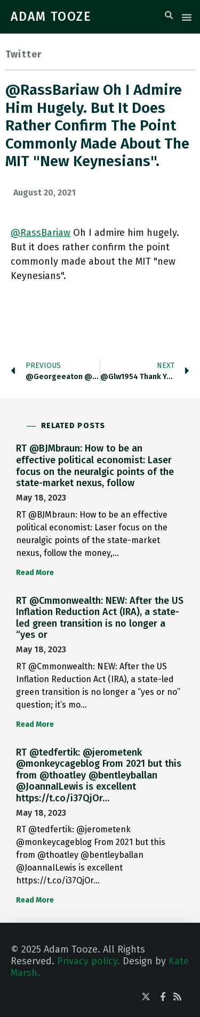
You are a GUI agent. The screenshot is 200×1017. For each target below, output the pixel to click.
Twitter (23, 54)
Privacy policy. (88, 961)
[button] (168, 15)
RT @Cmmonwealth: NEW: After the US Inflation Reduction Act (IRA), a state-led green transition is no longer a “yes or (99, 618)
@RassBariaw (40, 233)
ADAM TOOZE (51, 16)
